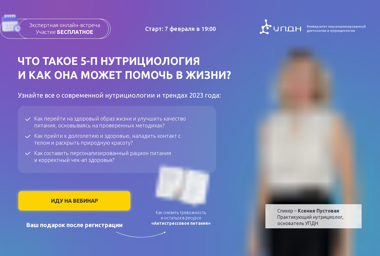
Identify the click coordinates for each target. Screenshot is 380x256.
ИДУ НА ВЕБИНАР (74, 201)
